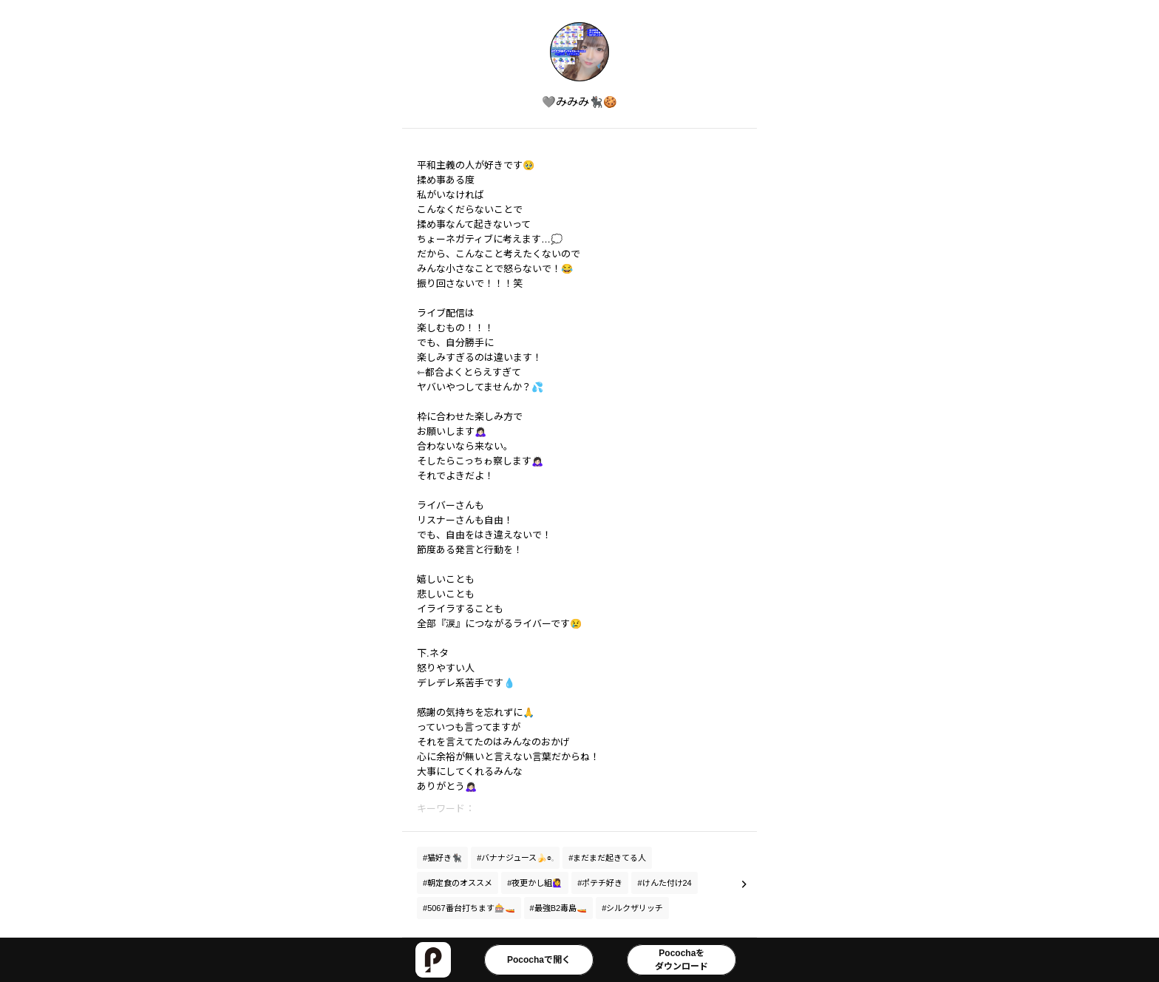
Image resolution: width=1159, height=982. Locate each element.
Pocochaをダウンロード (681, 960)
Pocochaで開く (539, 960)
